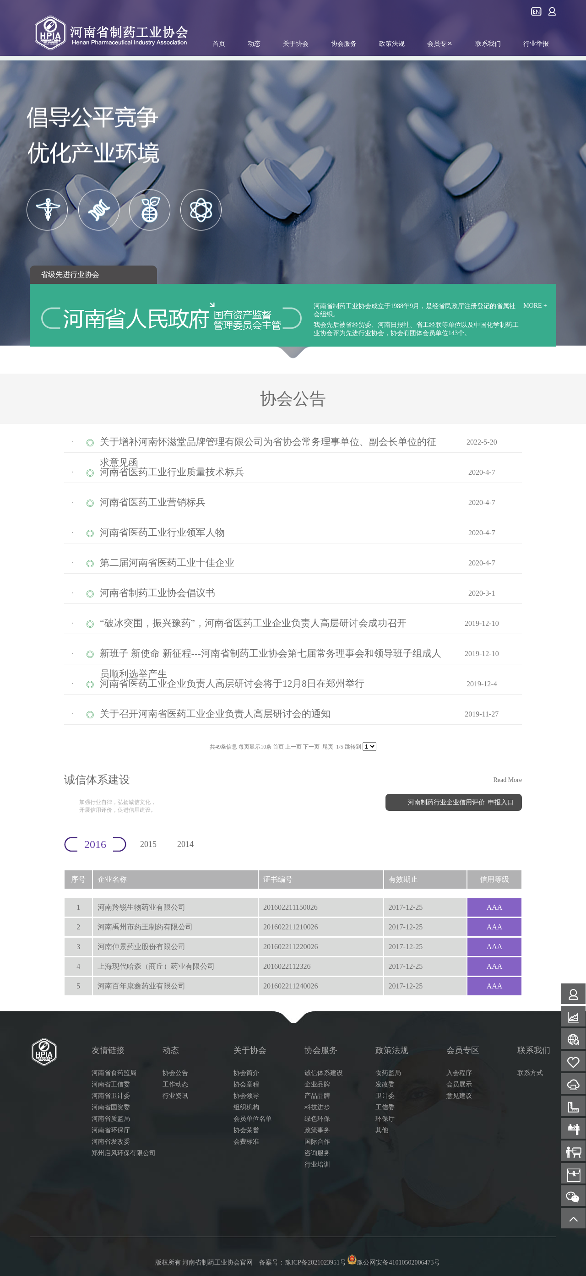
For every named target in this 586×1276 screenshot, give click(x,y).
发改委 (385, 1084)
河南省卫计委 (111, 1095)
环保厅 (385, 1118)
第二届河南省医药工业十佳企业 (167, 562)
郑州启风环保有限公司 (124, 1153)
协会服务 (344, 43)
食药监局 (388, 1073)
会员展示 (459, 1084)
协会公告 (175, 1073)
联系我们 (488, 43)
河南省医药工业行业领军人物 (162, 532)
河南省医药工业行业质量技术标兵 (172, 472)
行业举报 (536, 43)
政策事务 (317, 1130)
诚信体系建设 (323, 1073)
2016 (95, 844)
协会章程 (246, 1084)
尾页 (327, 747)
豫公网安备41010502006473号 (393, 1262)
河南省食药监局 (114, 1073)
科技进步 (317, 1107)
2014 (185, 844)
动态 (254, 43)
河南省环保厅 (111, 1130)
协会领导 (246, 1095)
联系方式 (530, 1073)
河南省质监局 (111, 1118)
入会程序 (459, 1073)
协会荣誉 (246, 1130)
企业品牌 (317, 1084)
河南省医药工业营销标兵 (153, 502)
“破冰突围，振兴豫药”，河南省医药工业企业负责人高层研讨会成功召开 (253, 623)
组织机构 (246, 1107)
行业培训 (317, 1164)
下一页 (311, 747)
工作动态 (175, 1084)
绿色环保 (317, 1118)
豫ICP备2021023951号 (315, 1262)
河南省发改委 (111, 1141)
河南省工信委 (111, 1084)
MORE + (535, 305)
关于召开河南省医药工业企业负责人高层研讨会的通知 (215, 713)
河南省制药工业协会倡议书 (157, 592)
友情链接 (108, 1050)
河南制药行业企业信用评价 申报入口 (461, 802)
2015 (148, 844)
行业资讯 (175, 1095)
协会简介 (246, 1073)
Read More (507, 779)
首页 (218, 43)
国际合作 (317, 1141)
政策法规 (392, 43)
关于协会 (296, 43)
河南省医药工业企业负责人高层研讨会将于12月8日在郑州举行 (232, 683)
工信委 (385, 1107)
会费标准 (246, 1141)
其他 (381, 1130)
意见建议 (459, 1095)
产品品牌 (317, 1095)
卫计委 (385, 1095)
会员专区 (440, 43)
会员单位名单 (252, 1118)
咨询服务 (317, 1153)
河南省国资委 (111, 1107)
